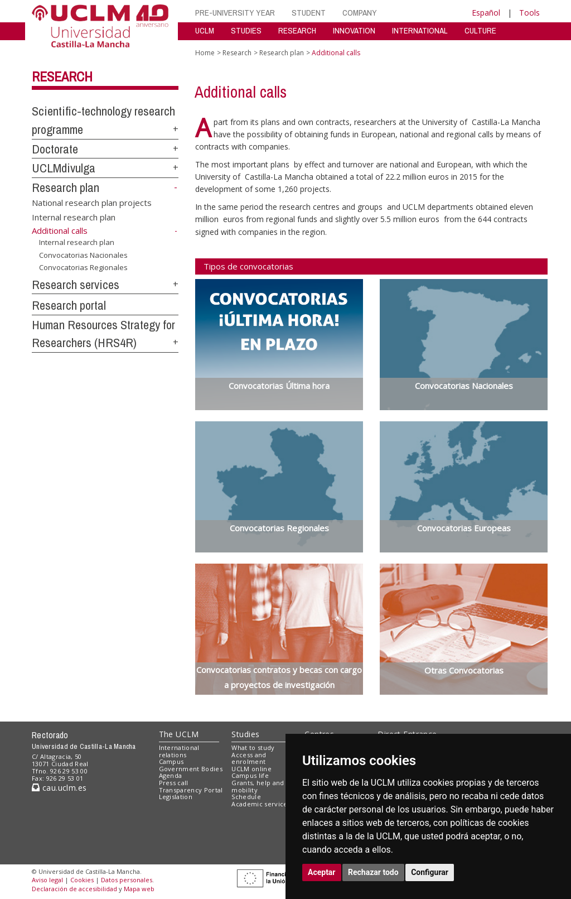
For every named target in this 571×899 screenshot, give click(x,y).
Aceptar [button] (322, 872)
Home (205, 52)
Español (486, 12)
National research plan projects (92, 202)
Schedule (246, 796)
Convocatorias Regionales (83, 267)
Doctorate (55, 149)
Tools (529, 12)
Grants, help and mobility (257, 786)
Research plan (65, 187)
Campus (171, 761)
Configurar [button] (429, 872)
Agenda (170, 775)
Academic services (261, 804)
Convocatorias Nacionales (83, 254)
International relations (179, 751)
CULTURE (480, 30)
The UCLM (179, 734)
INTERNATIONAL (420, 30)
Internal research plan (73, 216)
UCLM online (251, 769)
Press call (173, 782)
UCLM (204, 30)
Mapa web (139, 888)
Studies (245, 734)
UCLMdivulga (63, 168)
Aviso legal (47, 880)
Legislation (176, 796)
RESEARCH (297, 30)
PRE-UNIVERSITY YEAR (235, 12)
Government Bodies (191, 769)
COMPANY (359, 12)
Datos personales (126, 880)
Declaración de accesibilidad (74, 888)
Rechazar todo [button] (373, 872)
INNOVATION (354, 30)
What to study (252, 747)
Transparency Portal (191, 790)
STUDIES (246, 30)
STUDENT (309, 12)
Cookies (82, 880)
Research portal (69, 305)
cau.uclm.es (59, 787)
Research (62, 76)
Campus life (250, 775)
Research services (75, 284)
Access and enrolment (248, 758)
